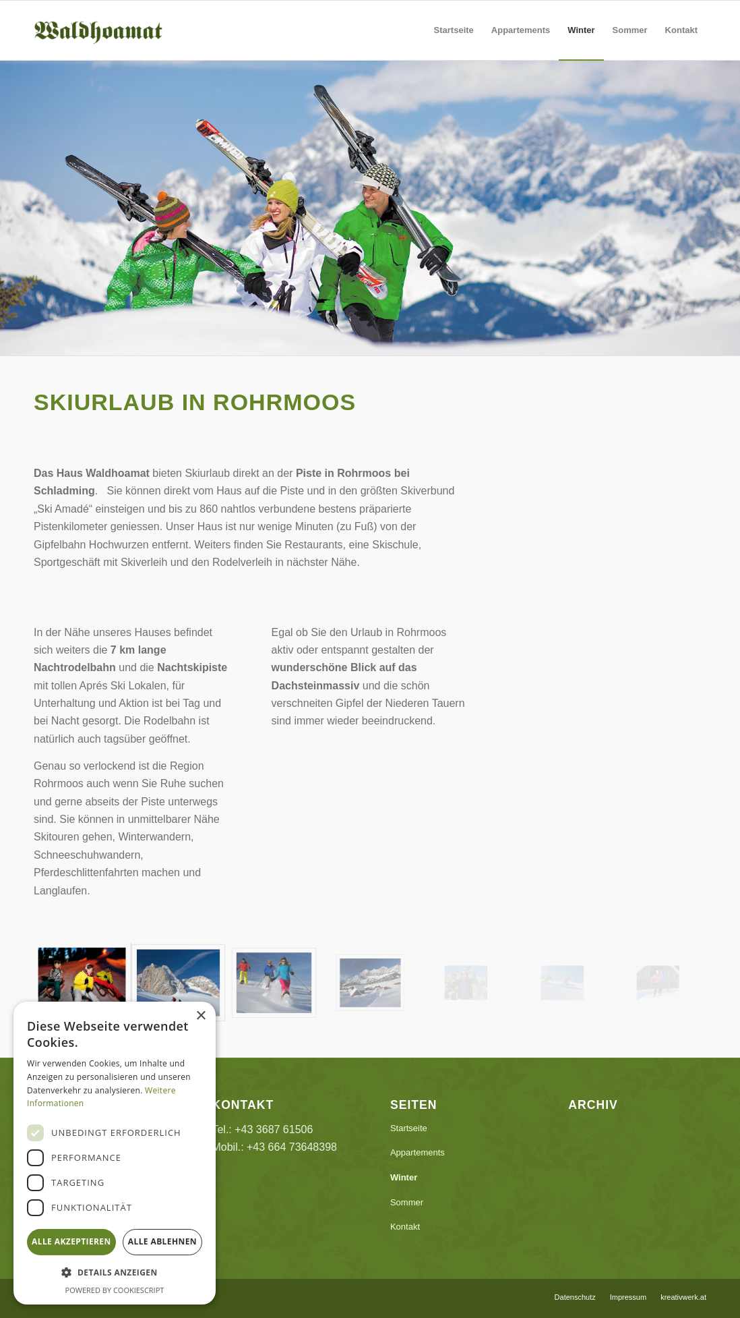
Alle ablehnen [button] (162, 1241)
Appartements (417, 1152)
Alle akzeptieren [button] (71, 1241)
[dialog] (114, 1153)
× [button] (200, 1016)
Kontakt (405, 1227)
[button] (114, 1273)
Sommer (406, 1202)
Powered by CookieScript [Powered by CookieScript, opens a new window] (114, 1290)
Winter (403, 1177)
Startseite (408, 1128)
